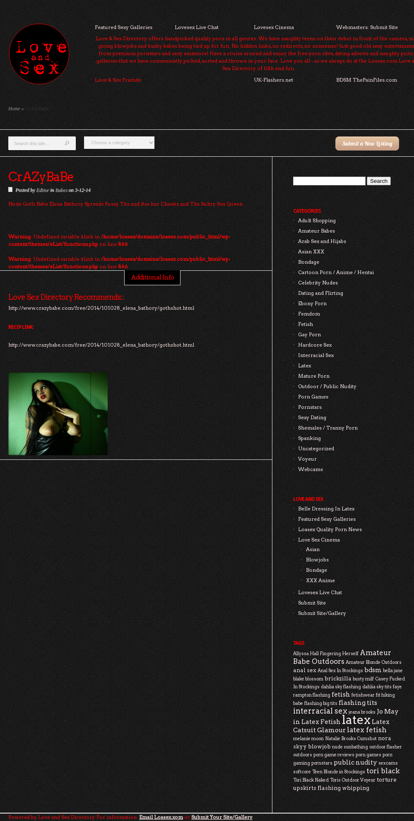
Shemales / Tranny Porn (328, 428)
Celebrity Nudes (318, 282)
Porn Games (313, 396)
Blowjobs (317, 559)
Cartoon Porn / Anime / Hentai (336, 272)
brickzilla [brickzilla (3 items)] (338, 678)
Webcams (310, 469)
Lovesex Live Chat (197, 27)
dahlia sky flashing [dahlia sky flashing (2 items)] (341, 687)
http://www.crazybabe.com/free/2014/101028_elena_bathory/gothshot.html (101, 345)
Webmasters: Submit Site (367, 27)
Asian (313, 549)
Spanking (309, 438)
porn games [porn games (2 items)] (368, 755)
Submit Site (312, 603)
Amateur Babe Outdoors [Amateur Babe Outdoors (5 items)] (342, 657)
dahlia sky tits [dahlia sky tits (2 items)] (377, 687)
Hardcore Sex (315, 345)
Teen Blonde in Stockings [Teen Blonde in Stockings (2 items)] (338, 772)
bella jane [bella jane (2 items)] (393, 670)
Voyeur (307, 459)
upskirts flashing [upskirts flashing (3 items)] (317, 788)
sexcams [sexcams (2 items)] (388, 763)
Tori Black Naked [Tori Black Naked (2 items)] (311, 780)
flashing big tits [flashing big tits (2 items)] (320, 703)
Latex (304, 365)
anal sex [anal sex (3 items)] (304, 670)
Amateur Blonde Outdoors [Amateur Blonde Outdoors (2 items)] (374, 662)
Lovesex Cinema (274, 27)
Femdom (309, 314)
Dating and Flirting (320, 293)
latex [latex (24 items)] (356, 719)
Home (14, 109)
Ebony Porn (312, 303)
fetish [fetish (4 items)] (341, 694)
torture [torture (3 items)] (387, 779)
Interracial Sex (316, 355)
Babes (61, 190)
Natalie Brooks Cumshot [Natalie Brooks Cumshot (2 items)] (351, 738)
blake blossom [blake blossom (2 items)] (308, 679)
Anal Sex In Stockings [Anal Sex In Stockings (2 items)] (340, 670)
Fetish (305, 324)
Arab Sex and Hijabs (322, 241)
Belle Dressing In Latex (326, 508)
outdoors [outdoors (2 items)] (302, 755)
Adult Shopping (317, 220)
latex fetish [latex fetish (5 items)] (367, 730)
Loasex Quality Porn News (330, 529)
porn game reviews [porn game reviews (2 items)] (333, 755)
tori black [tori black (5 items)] (383, 771)
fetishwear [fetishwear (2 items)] (363, 695)
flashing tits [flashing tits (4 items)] (358, 703)
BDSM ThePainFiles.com (366, 80)
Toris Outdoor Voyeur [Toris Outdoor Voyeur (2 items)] (352, 780)
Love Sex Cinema (319, 540)
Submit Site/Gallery (322, 613)
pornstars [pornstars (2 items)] (321, 763)
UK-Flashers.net (273, 80)
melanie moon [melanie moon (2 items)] (308, 738)
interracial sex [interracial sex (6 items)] (320, 711)
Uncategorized (316, 448)
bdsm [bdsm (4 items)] (373, 670)
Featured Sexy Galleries (123, 27)
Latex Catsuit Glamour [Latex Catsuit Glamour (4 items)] (341, 726)
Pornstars (310, 407)
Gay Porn (309, 334)
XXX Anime (320, 580)
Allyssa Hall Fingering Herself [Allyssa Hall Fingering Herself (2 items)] (326, 653)
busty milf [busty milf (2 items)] (363, 679)
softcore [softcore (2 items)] (302, 772)
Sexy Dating (312, 417)
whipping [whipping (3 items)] (355, 788)
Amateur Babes (316, 231)
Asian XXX (311, 251)
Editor (42, 190)
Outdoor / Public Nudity (327, 386)
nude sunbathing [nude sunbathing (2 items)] (350, 747)
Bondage (308, 262)
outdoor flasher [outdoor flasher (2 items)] (385, 747)
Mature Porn (314, 376)
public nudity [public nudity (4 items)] (355, 762)
